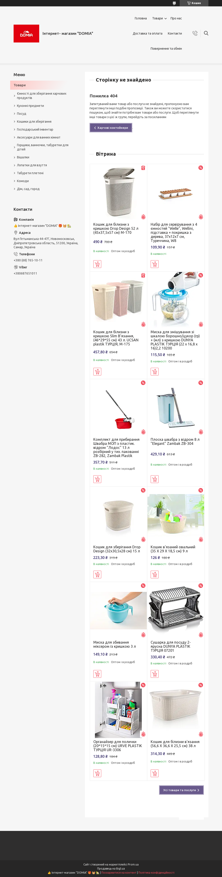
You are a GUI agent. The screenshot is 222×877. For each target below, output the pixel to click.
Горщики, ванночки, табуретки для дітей (42, 147)
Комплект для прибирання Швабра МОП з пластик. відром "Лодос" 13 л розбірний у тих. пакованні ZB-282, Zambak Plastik (116, 447)
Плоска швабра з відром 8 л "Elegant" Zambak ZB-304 (175, 441)
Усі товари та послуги (179, 790)
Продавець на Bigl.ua (111, 868)
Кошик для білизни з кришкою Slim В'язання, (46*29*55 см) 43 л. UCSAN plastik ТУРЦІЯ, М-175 (115, 338)
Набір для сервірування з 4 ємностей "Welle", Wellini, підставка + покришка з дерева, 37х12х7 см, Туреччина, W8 (174, 232)
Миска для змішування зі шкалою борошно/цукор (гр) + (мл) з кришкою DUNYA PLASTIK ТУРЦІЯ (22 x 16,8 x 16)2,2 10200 (175, 340)
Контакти (175, 33)
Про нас (176, 18)
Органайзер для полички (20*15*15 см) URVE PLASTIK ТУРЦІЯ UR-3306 (117, 746)
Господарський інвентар (35, 129)
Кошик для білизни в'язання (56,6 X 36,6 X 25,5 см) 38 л (175, 744)
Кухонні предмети (30, 106)
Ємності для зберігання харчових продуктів (41, 96)
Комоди (23, 181)
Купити (97, 264)
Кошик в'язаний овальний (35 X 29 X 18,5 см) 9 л (173, 549)
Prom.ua (133, 864)
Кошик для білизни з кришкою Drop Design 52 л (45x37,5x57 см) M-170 (115, 228)
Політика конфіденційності (156, 872)
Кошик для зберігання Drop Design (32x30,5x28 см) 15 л (116, 549)
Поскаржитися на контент (118, 872)
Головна (141, 18)
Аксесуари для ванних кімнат (38, 137)
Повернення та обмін (166, 48)
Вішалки (23, 157)
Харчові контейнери (112, 127)
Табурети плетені (30, 173)
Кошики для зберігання (34, 121)
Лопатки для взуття (32, 165)
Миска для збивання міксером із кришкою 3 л (114, 644)
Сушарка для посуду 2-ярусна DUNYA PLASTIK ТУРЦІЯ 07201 (171, 646)
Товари (157, 18)
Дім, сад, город (28, 189)
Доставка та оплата (147, 33)
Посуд (21, 113)
